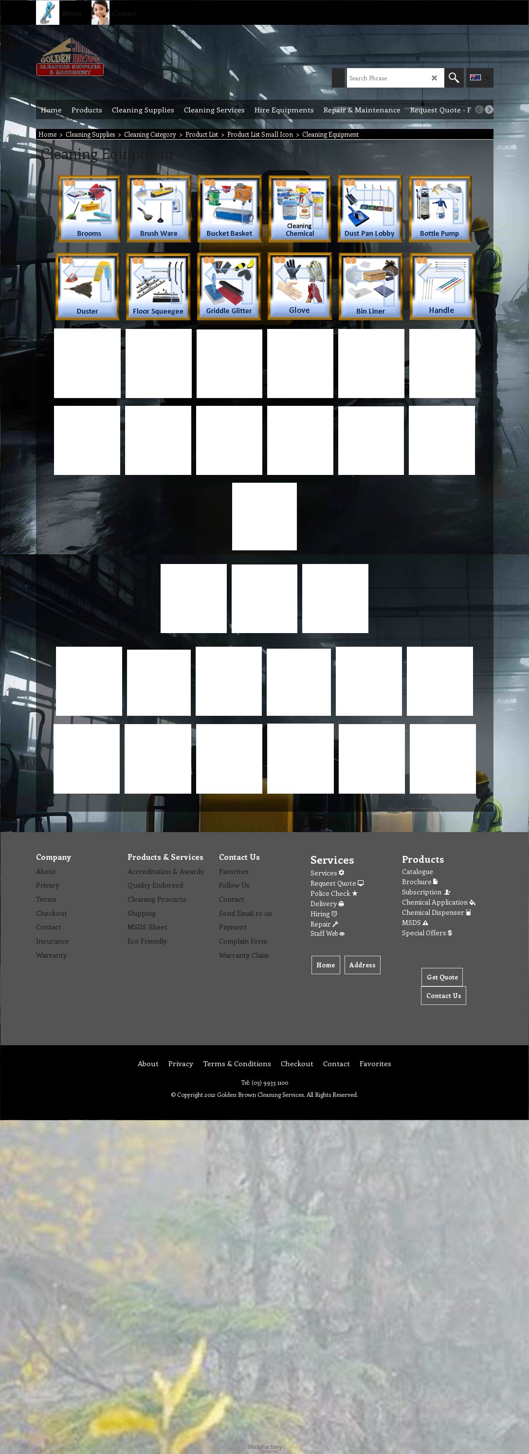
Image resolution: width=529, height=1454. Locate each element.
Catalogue (417, 871)
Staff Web (327, 933)
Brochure (420, 881)
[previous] (479, 109)
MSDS (415, 922)
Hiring (323, 913)
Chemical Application (438, 902)
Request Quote (337, 883)
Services (327, 872)
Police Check (334, 893)
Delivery (327, 903)
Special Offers (427, 932)
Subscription (427, 891)
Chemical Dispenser (436, 912)
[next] (489, 109)
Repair (324, 923)
